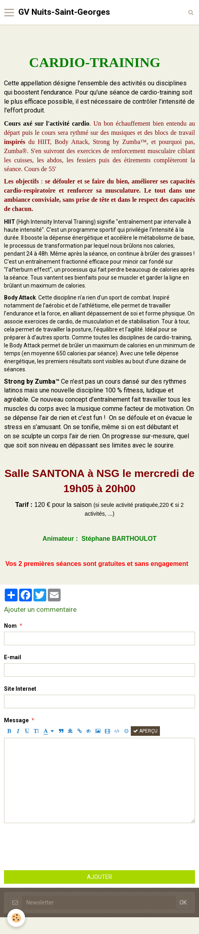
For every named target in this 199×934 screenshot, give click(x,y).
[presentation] (64, 846)
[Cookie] (16, 918)
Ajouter (99, 877)
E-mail (12, 657)
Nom (10, 626)
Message (16, 720)
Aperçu (145, 731)
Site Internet (20, 689)
